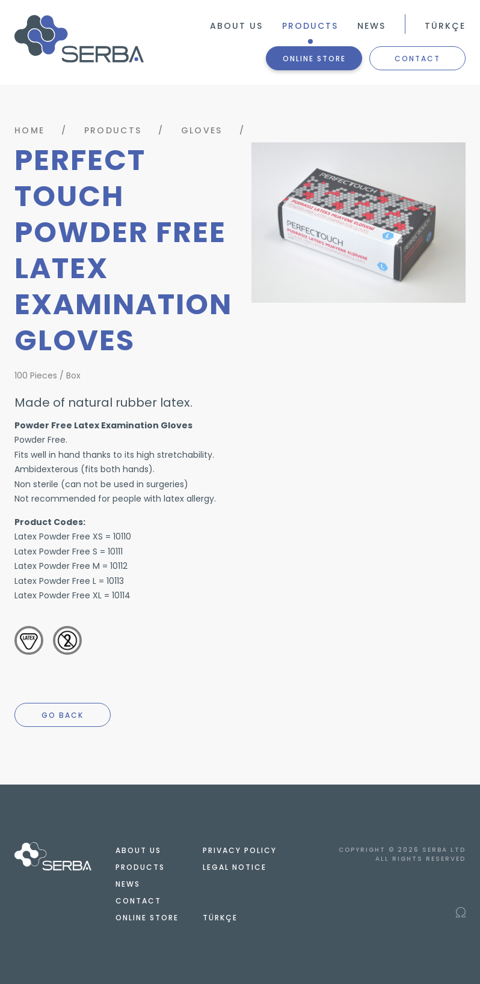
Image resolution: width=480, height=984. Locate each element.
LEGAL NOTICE (234, 867)
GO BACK (63, 715)
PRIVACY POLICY (240, 850)
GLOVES (202, 130)
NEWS (371, 26)
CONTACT (417, 58)
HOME (29, 130)
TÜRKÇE (445, 26)
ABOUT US (236, 26)
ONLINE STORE (314, 58)
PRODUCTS (310, 26)
